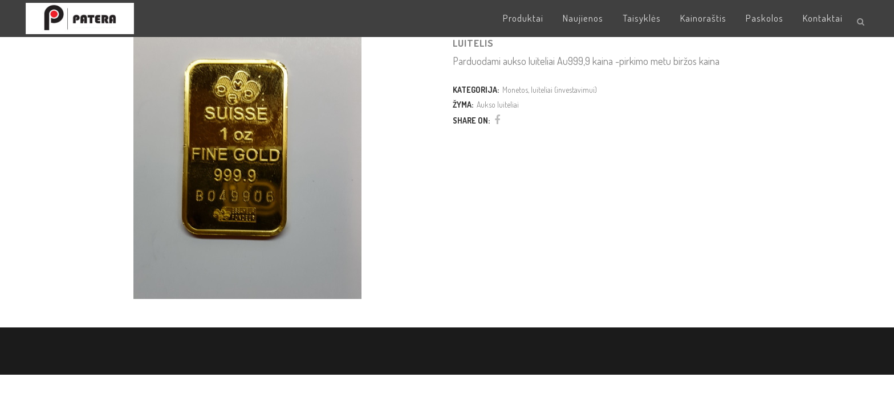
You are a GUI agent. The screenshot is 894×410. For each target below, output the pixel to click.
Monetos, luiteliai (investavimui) (549, 90)
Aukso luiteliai (498, 104)
